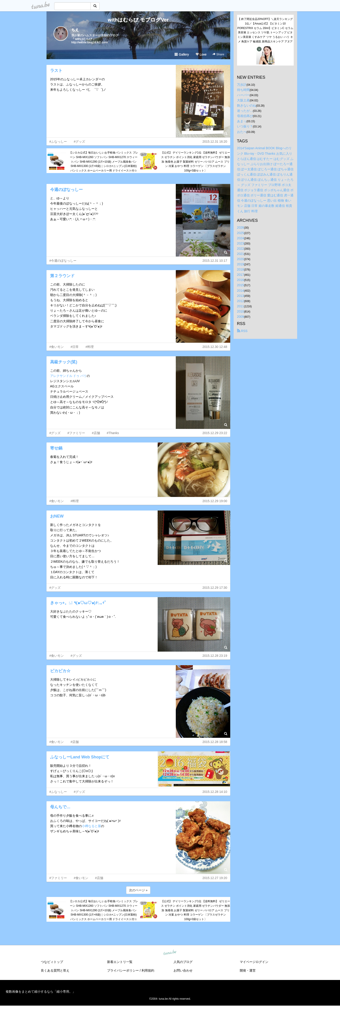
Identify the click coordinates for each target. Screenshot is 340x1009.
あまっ (242, 121)
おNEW (57, 516)
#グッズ (79, 141)
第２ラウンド (62, 276)
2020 (240, 259)
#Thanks (113, 433)
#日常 (75, 347)
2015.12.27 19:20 (215, 878)
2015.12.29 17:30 (215, 587)
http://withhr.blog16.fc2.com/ (89, 42)
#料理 (90, 347)
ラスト (56, 70)
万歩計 (242, 84)
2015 (240, 285)
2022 (240, 248)
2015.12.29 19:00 (215, 501)
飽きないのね (246, 105)
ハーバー (243, 95)
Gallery (182, 54)
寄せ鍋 (56, 448)
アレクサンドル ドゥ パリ (68, 376)
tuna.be (170, 953)
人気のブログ (183, 962)
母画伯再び (245, 116)
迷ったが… (245, 110)
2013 (240, 296)
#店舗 (96, 433)
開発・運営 (248, 970)
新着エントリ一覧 (119, 962)
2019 (240, 264)
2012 (240, 301)
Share (218, 54)
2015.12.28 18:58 (215, 742)
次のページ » (138, 890)
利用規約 (148, 970)
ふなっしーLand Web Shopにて (80, 757)
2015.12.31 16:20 (215, 141)
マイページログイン (254, 962)
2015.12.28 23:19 (215, 655)
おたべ (242, 132)
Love (201, 54)
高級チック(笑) (63, 362)
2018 (240, 269)
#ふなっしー (58, 141)
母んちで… (60, 807)
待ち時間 (243, 90)
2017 (240, 274)
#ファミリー (76, 433)
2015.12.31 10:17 (215, 260)
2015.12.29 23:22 (215, 433)
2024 (240, 238)
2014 (240, 290)
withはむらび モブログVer (138, 20)
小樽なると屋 (91, 826)
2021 (240, 254)
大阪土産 (243, 100)
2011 (240, 306)
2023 (240, 243)
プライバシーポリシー (123, 970)
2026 (240, 227)
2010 (240, 311)
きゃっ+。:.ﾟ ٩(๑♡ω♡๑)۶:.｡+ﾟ (78, 603)
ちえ (75, 30)
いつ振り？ (245, 126)
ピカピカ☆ (60, 671)
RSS (242, 331)
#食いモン (56, 347)
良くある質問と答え (55, 970)
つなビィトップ (52, 962)
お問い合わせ (183, 970)
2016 (240, 280)
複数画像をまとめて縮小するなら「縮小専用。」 (41, 991)
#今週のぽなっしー (63, 260)
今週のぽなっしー (66, 189)
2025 (240, 233)
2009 (240, 316)
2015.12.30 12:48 (215, 347)
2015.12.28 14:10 (215, 792)
